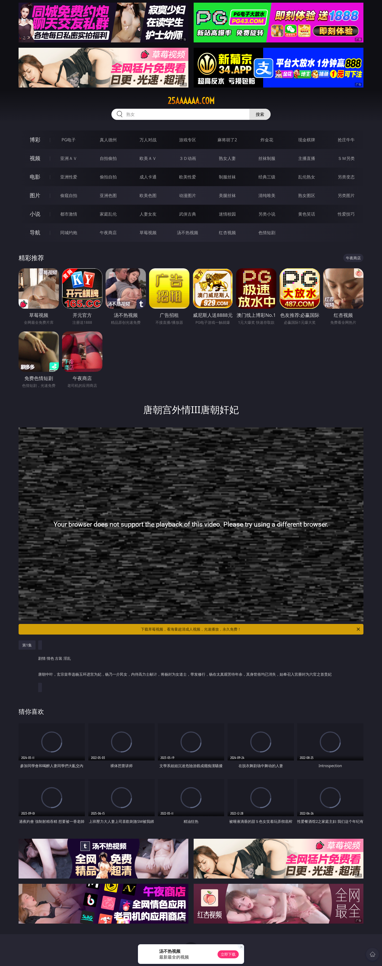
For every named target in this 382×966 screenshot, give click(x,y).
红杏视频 (227, 232)
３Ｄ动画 (187, 158)
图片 (35, 195)
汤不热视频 (187, 232)
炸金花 (267, 140)
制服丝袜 (227, 177)
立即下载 (228, 954)
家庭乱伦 (108, 214)
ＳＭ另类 (346, 158)
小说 (35, 213)
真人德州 (108, 140)
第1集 (27, 645)
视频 (35, 158)
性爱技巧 (346, 214)
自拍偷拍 (108, 158)
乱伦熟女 (306, 177)
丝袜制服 (266, 158)
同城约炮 (68, 232)
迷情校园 (227, 214)
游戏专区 (187, 140)
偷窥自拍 (68, 195)
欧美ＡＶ (148, 158)
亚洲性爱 (68, 177)
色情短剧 (266, 232)
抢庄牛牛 (346, 140)
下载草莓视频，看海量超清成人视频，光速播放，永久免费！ (251, 629)
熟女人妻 (227, 158)
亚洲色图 (108, 195)
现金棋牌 (306, 140)
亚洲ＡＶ (68, 158)
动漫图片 (187, 195)
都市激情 (68, 214)
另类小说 (266, 214)
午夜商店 (108, 232)
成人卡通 (148, 177)
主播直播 (306, 158)
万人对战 (148, 140)
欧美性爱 (187, 177)
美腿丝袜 (227, 195)
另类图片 (346, 195)
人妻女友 (148, 214)
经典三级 (266, 177)
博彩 (35, 139)
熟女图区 (306, 195)
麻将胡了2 (227, 140)
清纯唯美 (266, 195)
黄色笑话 (306, 214)
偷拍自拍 (108, 177)
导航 (35, 232)
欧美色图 (148, 195)
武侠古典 (187, 214)
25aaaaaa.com (191, 100)
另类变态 (346, 177)
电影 (35, 176)
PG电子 (69, 140)
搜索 (260, 114)
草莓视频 (148, 232)
